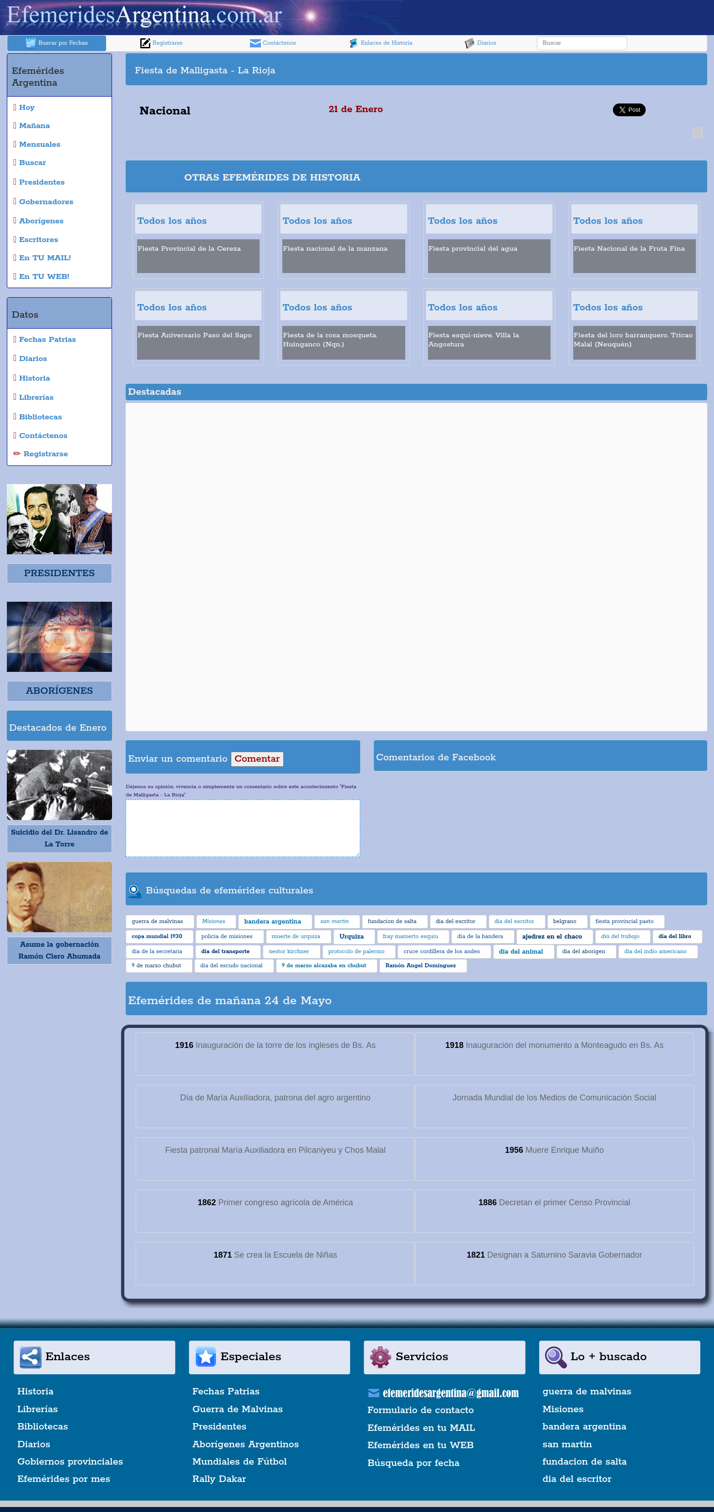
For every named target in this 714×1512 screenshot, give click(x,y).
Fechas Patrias (226, 1391)
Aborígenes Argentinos (246, 1444)
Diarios (480, 43)
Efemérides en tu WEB (420, 1445)
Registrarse (161, 43)
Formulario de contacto (420, 1410)
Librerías (37, 1409)
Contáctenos (273, 43)
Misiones (563, 1409)
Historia (35, 1391)
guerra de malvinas (587, 1391)
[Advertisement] (560, 69)
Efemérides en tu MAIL (421, 1428)
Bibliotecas (42, 1426)
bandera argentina (585, 1426)
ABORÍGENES (59, 691)
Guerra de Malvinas (238, 1409)
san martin (567, 1444)
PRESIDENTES (59, 573)
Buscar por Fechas (56, 43)
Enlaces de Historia (380, 43)
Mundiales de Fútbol (240, 1461)
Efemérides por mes (63, 1479)
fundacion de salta (585, 1461)
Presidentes (220, 1426)
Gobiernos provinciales (70, 1461)
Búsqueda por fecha (413, 1463)
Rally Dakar (219, 1479)
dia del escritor (577, 1479)
